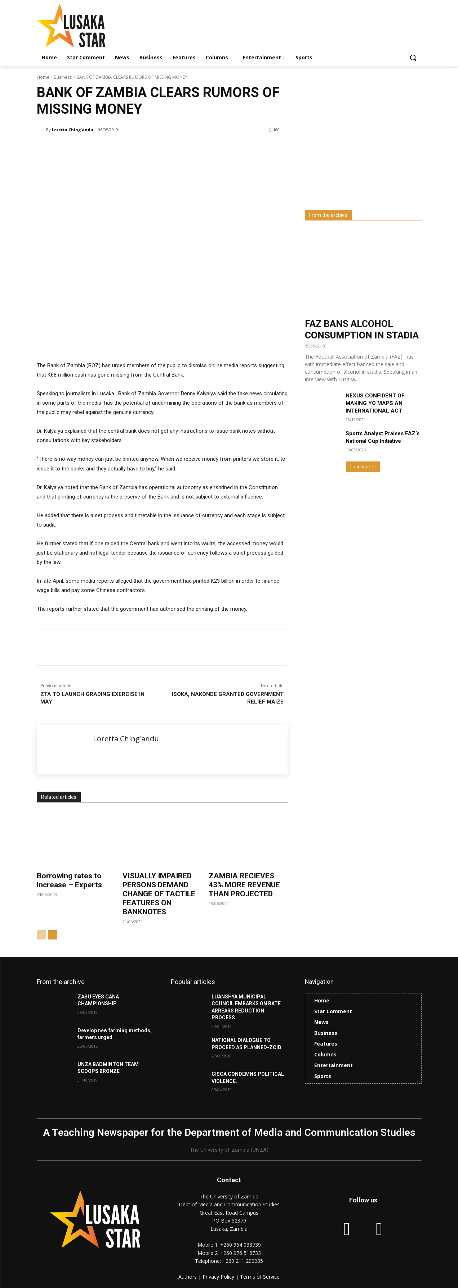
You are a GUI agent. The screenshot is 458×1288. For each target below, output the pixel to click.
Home (43, 77)
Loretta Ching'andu (72, 129)
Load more (363, 467)
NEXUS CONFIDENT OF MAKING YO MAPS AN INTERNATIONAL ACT (375, 403)
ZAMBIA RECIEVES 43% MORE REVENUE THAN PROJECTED (244, 884)
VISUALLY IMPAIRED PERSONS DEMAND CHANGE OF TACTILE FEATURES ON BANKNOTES (159, 893)
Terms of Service (260, 1276)
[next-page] (52, 934)
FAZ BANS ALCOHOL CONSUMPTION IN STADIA (362, 329)
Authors (188, 1276)
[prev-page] (41, 934)
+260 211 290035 (242, 1260)
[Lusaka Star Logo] (94, 25)
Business (63, 77)
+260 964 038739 (240, 1244)
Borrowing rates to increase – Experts (69, 880)
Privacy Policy (219, 1276)
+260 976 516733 (240, 1253)
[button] (413, 57)
